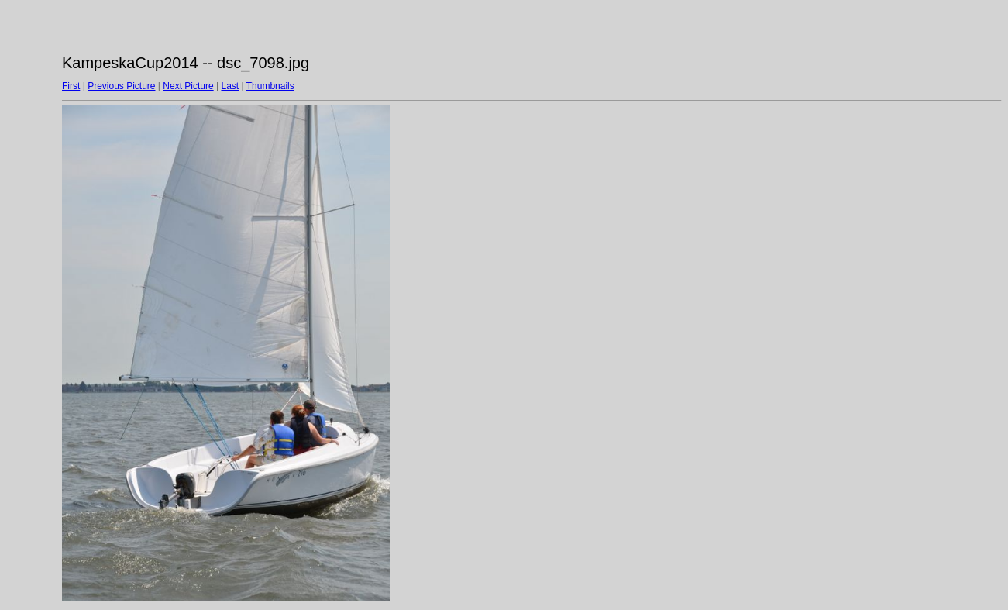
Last (230, 86)
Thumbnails (270, 86)
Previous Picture (121, 86)
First (71, 86)
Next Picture (188, 86)
